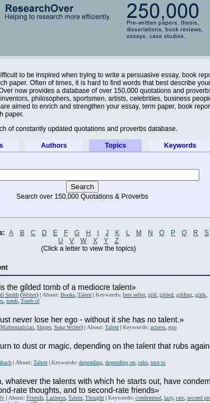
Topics (115, 145)
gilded (167, 295)
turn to (158, 362)
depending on (120, 362)
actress (157, 327)
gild (152, 295)
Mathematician (17, 327)
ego (172, 327)
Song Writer (67, 327)
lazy (168, 398)
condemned (148, 398)
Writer (29, 295)
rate (180, 398)
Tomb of (30, 301)
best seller (134, 295)
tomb (12, 301)
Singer (43, 327)
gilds (200, 295)
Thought (94, 398)
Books (67, 295)
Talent (84, 295)
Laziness (56, 398)
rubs (143, 362)
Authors (54, 145)
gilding (184, 295)
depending (90, 362)
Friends (34, 398)
